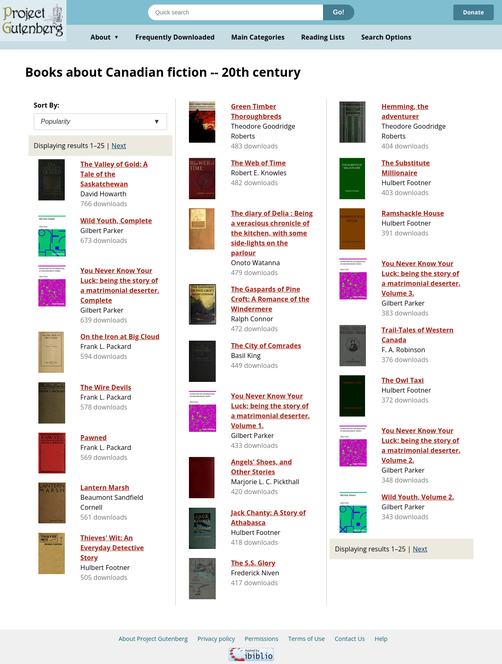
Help (381, 639)
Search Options (386, 37)
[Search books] (235, 12)
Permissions (261, 639)
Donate (473, 12)
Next (119, 145)
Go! (338, 12)
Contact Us (350, 639)
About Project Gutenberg (153, 639)
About (105, 37)
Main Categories (258, 37)
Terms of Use (306, 639)
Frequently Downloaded (174, 37)
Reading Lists (323, 37)
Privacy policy (216, 639)
